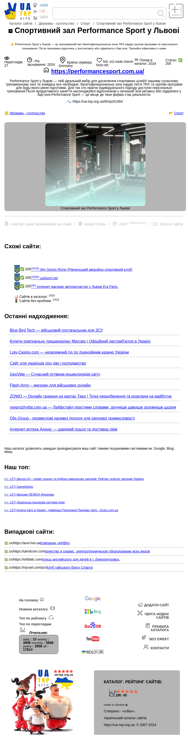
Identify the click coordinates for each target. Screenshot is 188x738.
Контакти (156, 647)
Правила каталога (157, 627)
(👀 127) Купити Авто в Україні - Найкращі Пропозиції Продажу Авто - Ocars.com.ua (61, 510)
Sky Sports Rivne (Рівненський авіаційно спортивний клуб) (81, 269)
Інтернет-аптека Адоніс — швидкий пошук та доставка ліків (63, 429)
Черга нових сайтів (153, 614)
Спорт (179, 113)
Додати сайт (153, 604)
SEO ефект (155, 638)
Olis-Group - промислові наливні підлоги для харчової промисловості (72, 418)
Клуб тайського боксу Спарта (69, 567)
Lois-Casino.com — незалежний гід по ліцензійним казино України (69, 352)
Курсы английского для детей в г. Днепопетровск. (81, 559)
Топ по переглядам (35, 627)
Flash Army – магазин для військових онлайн (50, 385)
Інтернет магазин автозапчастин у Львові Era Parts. (74, 286)
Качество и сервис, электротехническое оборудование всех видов (97, 551)
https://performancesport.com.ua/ (97, 71)
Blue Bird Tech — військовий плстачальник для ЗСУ (56, 330)
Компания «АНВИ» (55, 543)
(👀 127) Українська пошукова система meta (34, 502)
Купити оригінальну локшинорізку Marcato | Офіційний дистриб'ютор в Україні (80, 341)
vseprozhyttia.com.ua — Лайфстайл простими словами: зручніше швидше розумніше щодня (93, 407)
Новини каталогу (37, 608)
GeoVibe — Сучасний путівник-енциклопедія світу (55, 374)
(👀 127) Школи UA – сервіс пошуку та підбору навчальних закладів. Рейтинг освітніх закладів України (74, 479)
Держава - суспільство (27, 113)
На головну (31, 600)
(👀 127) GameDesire (18, 486)
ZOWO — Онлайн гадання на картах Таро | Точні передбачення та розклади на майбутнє (91, 396)
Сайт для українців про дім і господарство (48, 363)
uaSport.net (44, 277)
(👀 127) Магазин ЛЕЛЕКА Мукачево (29, 494)
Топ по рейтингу (36, 617)
